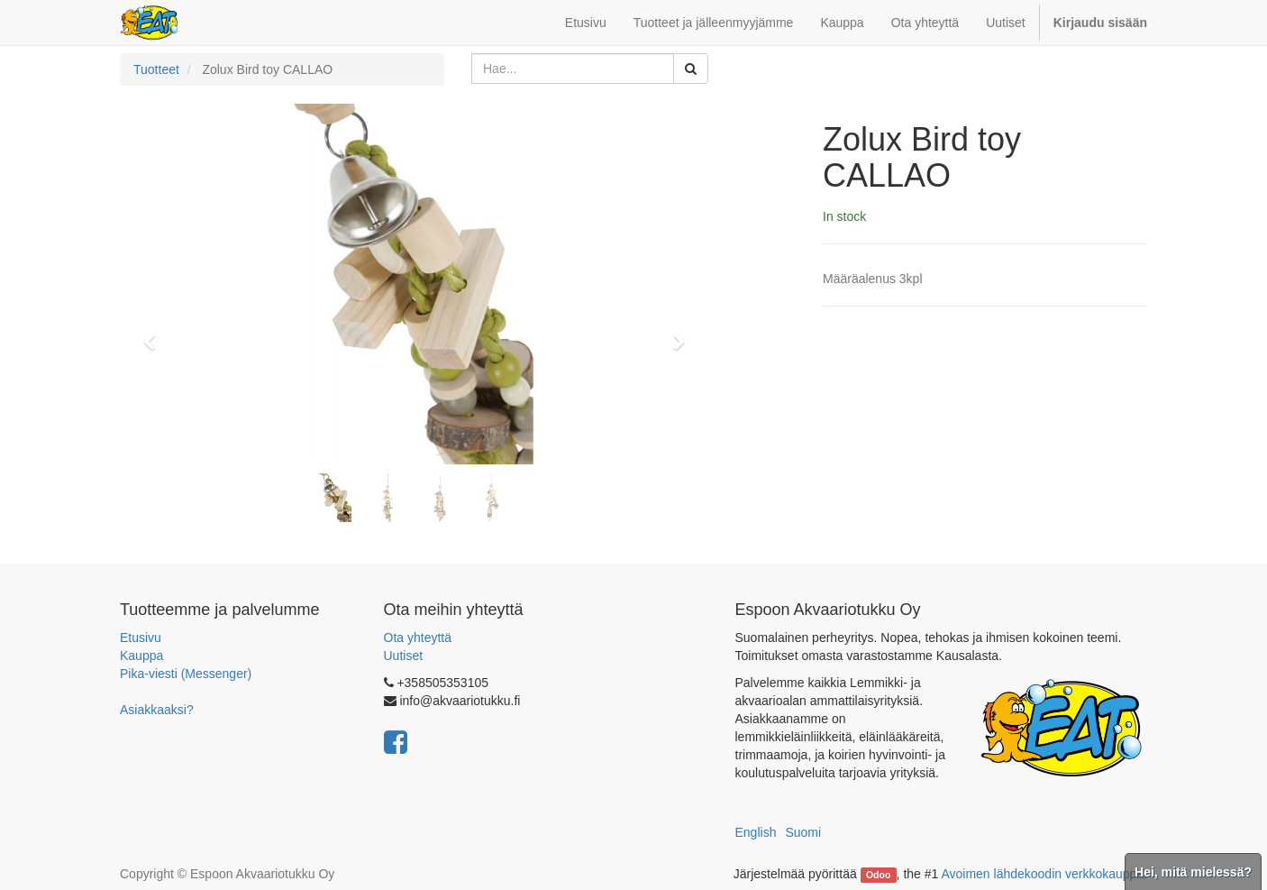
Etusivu (140, 637)
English (756, 832)
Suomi (803, 832)
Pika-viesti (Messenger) (185, 673)
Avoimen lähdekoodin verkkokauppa (1042, 874)
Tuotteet (156, 69)
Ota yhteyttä (417, 637)
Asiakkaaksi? (157, 709)
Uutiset (404, 655)
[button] (155, 334)
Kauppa (141, 655)
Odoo (878, 874)
